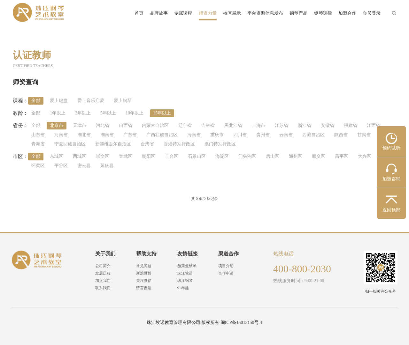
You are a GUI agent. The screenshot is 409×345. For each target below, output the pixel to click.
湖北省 (84, 134)
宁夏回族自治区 (70, 144)
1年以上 (58, 113)
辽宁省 (185, 125)
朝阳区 (148, 156)
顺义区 (318, 156)
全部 (35, 100)
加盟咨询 (391, 179)
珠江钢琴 (185, 280)
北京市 (56, 125)
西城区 (79, 156)
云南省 (286, 134)
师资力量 (208, 13)
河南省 (61, 134)
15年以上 (162, 113)
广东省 (130, 134)
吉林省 (208, 125)
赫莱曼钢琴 (187, 266)
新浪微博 (143, 273)
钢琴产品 (298, 13)
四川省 (240, 134)
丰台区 (171, 156)
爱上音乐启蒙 (90, 100)
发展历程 (103, 273)
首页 (139, 13)
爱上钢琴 (123, 100)
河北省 (102, 125)
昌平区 (341, 156)
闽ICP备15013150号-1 (241, 322)
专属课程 (183, 13)
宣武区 (125, 156)
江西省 (373, 125)
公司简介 (103, 266)
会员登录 (372, 13)
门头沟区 (247, 156)
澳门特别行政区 (220, 144)
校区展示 (232, 13)
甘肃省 (364, 134)
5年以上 (108, 113)
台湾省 (147, 144)
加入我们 (103, 280)
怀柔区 (38, 165)
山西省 (125, 125)
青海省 (38, 144)
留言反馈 (143, 288)
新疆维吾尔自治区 (113, 144)
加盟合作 (347, 13)
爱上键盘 (59, 100)
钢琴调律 (323, 13)
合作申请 (226, 273)
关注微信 (143, 280)
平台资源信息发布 (265, 13)
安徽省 (327, 125)
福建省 (350, 125)
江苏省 (281, 125)
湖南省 (107, 134)
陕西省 (341, 134)
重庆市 (217, 134)
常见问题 (143, 266)
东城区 (56, 156)
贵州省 (263, 134)
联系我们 (103, 288)
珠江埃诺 (185, 273)
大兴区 (364, 156)
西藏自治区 (313, 134)
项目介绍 (226, 266)
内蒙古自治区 (155, 125)
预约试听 (391, 148)
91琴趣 (183, 288)
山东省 (38, 134)
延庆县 (107, 165)
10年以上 (134, 113)
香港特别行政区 (179, 144)
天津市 (79, 125)
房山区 (272, 156)
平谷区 (61, 165)
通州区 (295, 156)
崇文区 (102, 156)
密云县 (84, 165)
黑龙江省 (233, 125)
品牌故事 (159, 13)
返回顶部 (391, 210)
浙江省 (304, 125)
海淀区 (222, 156)
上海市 (258, 125)
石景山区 (197, 156)
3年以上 (83, 113)
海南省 (194, 134)
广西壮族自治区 (162, 134)
